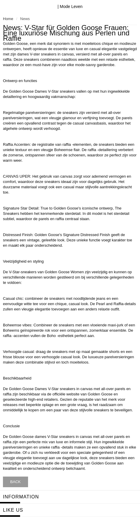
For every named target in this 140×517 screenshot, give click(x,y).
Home (8, 19)
